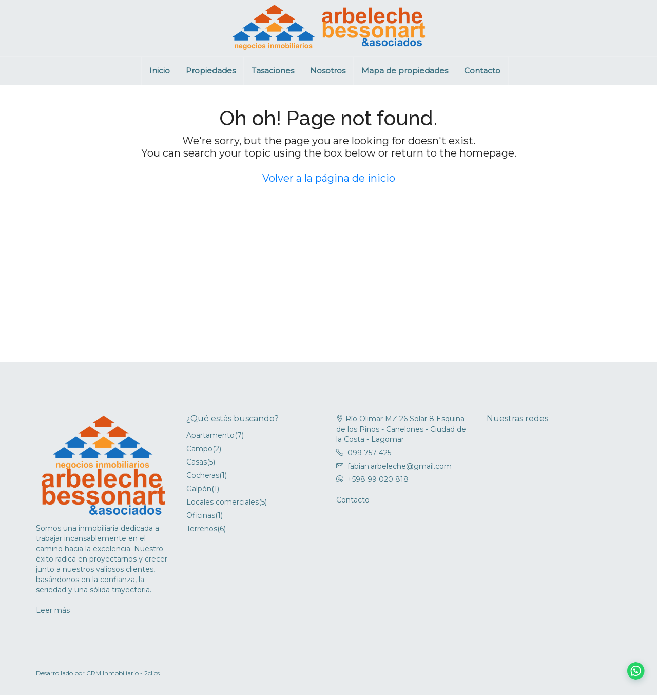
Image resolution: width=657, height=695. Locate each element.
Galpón (198, 488)
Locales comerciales (222, 502)
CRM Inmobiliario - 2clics (123, 673)
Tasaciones (273, 70)
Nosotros (327, 70)
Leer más (53, 610)
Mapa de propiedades (404, 70)
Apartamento (210, 435)
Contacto (482, 70)
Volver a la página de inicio (328, 178)
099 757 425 (369, 452)
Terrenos (201, 528)
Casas (196, 462)
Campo (199, 448)
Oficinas (200, 515)
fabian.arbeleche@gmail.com (399, 466)
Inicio (159, 70)
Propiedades (211, 70)
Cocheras (202, 475)
